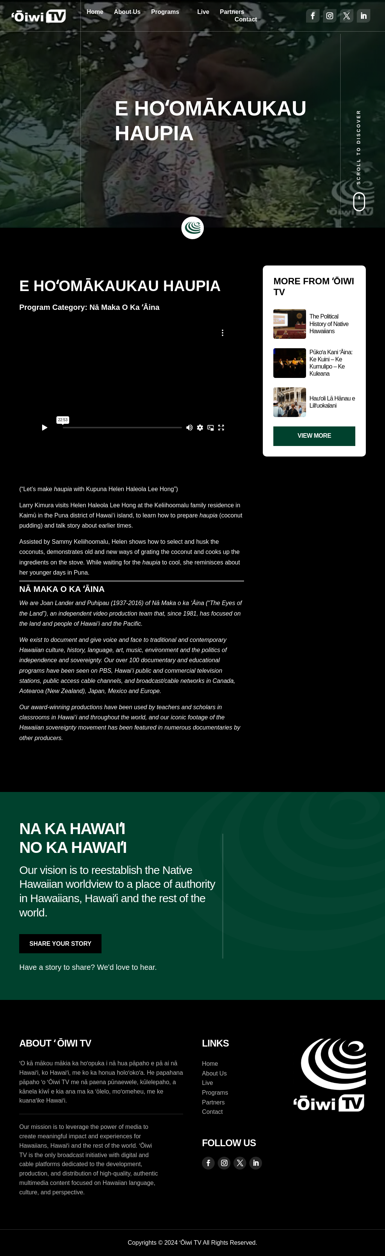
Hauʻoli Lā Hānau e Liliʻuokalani (332, 402)
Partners (232, 12)
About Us (127, 12)
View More (314, 435)
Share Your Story (60, 943)
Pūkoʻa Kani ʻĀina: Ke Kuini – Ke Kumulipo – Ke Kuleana (330, 363)
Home (94, 12)
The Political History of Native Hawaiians (329, 323)
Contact (246, 19)
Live (203, 12)
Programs (165, 12)
